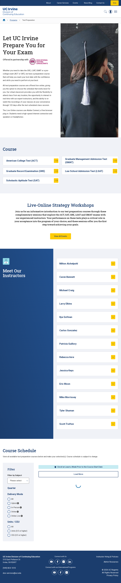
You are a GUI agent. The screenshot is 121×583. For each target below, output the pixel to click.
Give (114, 3)
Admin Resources (111, 562)
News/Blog (88, 3)
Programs (13, 20)
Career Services (63, 3)
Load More (78, 474)
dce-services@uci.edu (12, 573)
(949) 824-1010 (9, 568)
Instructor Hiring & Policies (107, 557)
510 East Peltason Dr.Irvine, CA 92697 (12, 560)
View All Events (60, 236)
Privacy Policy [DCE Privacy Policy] (112, 575)
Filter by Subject (15, 475)
